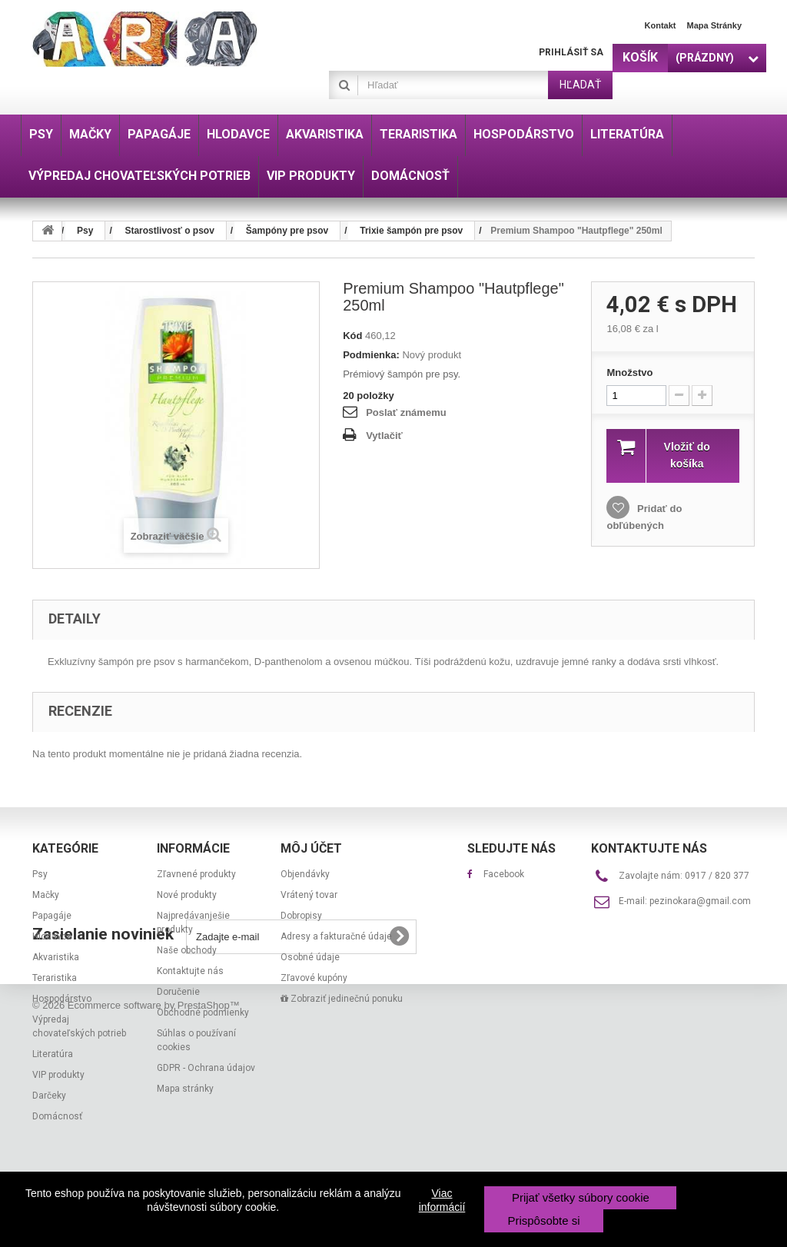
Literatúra (52, 1054)
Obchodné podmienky (203, 1012)
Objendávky (305, 874)
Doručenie (178, 991)
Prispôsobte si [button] (543, 1220)
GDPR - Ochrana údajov (206, 1067)
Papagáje (51, 915)
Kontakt (660, 25)
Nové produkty (187, 895)
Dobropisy (301, 915)
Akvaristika (55, 957)
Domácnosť (57, 1116)
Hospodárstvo (61, 998)
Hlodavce (52, 936)
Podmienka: (371, 355)
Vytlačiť (384, 435)
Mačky (45, 895)
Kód (352, 335)
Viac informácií (442, 1200)
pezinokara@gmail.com (700, 901)
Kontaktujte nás (190, 971)
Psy (40, 874)
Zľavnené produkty (196, 874)
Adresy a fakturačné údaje (336, 936)
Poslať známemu (406, 412)
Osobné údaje (310, 957)
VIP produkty (58, 1074)
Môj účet (311, 848)
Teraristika (54, 978)
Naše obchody (187, 950)
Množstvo (629, 372)
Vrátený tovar (309, 895)
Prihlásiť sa (571, 52)
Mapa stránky (714, 25)
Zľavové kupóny (314, 978)
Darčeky (49, 1095)
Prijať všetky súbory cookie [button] (580, 1197)
